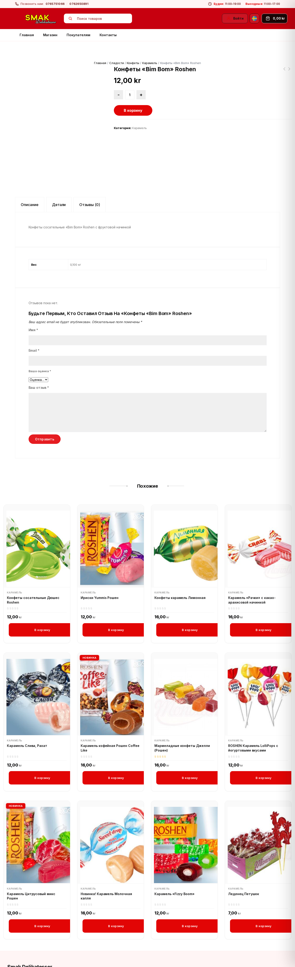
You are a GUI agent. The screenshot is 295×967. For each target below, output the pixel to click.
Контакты (108, 35)
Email (34, 316)
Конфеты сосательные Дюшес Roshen (289, 71)
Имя (33, 296)
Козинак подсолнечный (284, 71)
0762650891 (78, 4)
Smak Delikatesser (29, 934)
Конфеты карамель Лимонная (180, 563)
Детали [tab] (59, 170)
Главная (27, 35)
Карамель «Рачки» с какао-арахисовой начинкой (252, 565)
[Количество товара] (129, 94)
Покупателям (78, 35)
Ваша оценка (40, 337)
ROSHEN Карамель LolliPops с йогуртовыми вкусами (253, 714)
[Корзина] (274, 18)
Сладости (116, 63)
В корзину (133, 110)
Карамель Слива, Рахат (27, 712)
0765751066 (55, 4)
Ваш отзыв (39, 353)
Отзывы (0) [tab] (89, 170)
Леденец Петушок (243, 860)
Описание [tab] (29, 170)
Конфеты (133, 63)
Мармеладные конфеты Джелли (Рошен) (182, 714)
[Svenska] (254, 18)
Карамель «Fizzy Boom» (174, 860)
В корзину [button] (42, 595)
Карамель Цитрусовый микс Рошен (31, 862)
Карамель (149, 63)
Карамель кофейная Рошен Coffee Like (110, 714)
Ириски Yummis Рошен (99, 563)
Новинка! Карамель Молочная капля (106, 862)
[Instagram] (22, 953)
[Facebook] (11, 953)
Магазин (50, 35)
